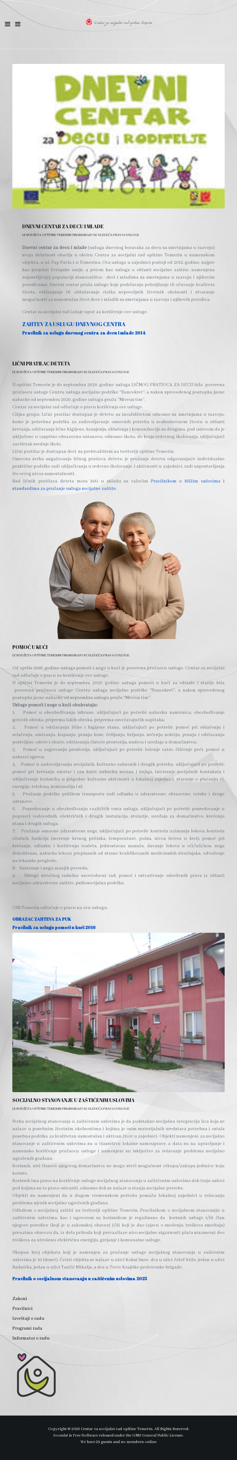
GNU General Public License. (158, 1435)
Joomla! (60, 1435)
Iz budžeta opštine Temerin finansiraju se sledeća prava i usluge (80, 235)
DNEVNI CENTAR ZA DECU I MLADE (63, 226)
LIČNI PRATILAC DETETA (41, 363)
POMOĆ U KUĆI (30, 647)
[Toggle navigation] (17, 24)
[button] (7, 24)
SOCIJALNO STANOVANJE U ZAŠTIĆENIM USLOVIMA (73, 1100)
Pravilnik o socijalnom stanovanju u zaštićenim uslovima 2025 (79, 1278)
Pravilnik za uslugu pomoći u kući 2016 (53, 927)
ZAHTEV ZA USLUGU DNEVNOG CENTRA (73, 324)
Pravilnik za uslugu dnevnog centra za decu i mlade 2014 (83, 333)
